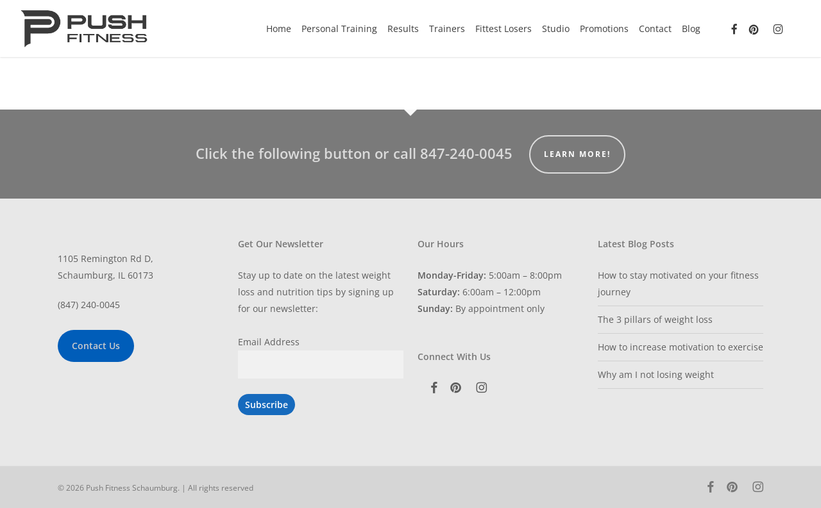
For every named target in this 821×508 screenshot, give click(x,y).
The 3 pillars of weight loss (655, 319)
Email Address (269, 342)
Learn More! (577, 154)
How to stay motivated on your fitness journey (678, 283)
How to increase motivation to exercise (680, 347)
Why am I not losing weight (656, 374)
